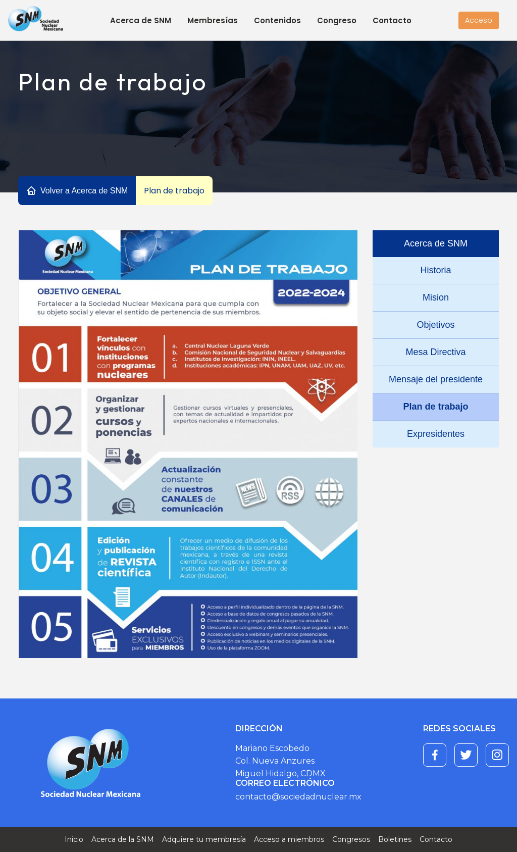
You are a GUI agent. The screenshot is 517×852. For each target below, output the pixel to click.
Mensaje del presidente (436, 379)
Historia (435, 270)
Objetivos (435, 325)
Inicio (74, 839)
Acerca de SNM (140, 20)
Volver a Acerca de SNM (84, 190)
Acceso (478, 20)
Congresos (351, 839)
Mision (436, 297)
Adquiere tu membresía (204, 839)
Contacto (392, 20)
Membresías (212, 20)
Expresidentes (435, 434)
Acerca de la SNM (122, 839)
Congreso (336, 20)
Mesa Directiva (435, 352)
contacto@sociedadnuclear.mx (298, 796)
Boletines (394, 839)
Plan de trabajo (435, 407)
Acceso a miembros (289, 839)
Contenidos (277, 20)
